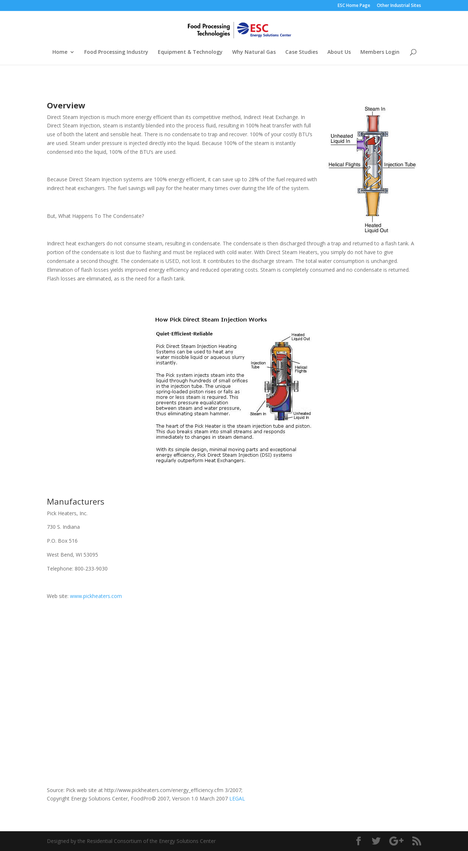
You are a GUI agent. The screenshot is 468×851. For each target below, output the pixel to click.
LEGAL (237, 798)
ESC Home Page (354, 5)
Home (59, 52)
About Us (339, 52)
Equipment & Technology (190, 52)
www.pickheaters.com (96, 595)
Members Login (380, 52)
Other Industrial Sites (399, 5)
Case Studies (301, 52)
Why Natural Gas (254, 52)
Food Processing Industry (116, 52)
